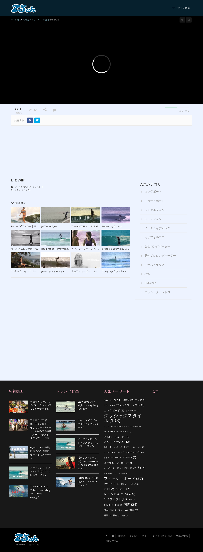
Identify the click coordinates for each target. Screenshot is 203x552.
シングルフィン (154, 210)
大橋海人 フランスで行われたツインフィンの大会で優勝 (41, 405)
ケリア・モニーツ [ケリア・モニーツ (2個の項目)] (112, 426)
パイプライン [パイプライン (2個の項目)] (110, 473)
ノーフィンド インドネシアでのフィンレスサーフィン (41, 471)
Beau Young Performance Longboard (61, 248)
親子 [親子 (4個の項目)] (107, 515)
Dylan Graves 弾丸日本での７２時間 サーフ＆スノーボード (41, 453)
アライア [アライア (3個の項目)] (109, 405)
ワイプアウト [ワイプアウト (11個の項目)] (115, 499)
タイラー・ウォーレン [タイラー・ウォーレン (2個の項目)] (134, 447)
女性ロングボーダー (157, 246)
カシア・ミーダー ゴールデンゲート (91, 271)
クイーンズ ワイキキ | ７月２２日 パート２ (88, 424)
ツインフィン (153, 219)
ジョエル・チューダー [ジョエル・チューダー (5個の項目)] (117, 436)
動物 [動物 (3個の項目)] (118, 505)
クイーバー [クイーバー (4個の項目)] (132, 410)
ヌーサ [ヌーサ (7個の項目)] (109, 462)
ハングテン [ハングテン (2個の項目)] (126, 468)
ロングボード (38, 187)
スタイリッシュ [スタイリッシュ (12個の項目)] (117, 441)
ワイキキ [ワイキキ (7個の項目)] (128, 494)
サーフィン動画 (182, 8)
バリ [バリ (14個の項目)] (139, 467)
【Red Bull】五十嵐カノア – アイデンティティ (88, 481)
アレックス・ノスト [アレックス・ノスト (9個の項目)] (130, 405)
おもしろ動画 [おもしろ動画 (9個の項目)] (123, 400)
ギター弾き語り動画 (162, 536)
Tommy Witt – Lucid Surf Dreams (89, 226)
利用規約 (121, 536)
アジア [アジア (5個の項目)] (140, 400)
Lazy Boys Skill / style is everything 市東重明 (88, 405)
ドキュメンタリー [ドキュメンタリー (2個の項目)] (112, 457)
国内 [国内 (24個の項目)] (130, 504)
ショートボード (154, 201)
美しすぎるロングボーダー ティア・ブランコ (35, 248)
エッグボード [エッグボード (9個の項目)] (114, 410)
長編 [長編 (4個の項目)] (116, 515)
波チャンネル (34, 544)
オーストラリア (154, 264)
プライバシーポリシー (139, 536)
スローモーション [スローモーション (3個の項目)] (113, 447)
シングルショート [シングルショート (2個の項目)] (122, 431)
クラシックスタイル (23, 190)
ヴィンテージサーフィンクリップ (89, 248)
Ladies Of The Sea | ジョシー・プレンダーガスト (38, 226)
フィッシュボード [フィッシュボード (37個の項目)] (123, 478)
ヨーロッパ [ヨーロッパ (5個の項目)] (123, 489)
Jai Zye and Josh (49, 226)
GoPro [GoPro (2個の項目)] (108, 400)
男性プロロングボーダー (160, 255)
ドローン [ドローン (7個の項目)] (129, 457)
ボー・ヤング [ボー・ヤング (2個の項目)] (131, 484)
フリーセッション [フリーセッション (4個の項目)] (114, 483)
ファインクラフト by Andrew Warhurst (123, 271)
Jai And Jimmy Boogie (52, 271)
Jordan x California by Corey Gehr (119, 248)
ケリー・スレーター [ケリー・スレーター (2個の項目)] (131, 426)
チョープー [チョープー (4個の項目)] (137, 452)
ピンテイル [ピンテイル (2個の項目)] (124, 473)
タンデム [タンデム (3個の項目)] (109, 452)
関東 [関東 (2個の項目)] (125, 515)
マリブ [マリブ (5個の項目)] (109, 489)
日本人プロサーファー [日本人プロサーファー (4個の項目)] (116, 510)
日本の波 (150, 283)
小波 (147, 274)
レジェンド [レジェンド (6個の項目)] (112, 494)
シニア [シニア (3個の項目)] (108, 431)
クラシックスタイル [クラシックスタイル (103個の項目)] (123, 418)
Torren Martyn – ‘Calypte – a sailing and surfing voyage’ (40, 492)
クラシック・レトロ (157, 292)
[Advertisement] (101, 149)
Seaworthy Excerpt (112, 226)
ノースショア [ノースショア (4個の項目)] (125, 462)
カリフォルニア (154, 237)
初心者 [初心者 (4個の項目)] (108, 505)
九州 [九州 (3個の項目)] (131, 499)
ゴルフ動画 (182, 536)
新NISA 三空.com (112, 541)
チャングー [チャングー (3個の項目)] (122, 452)
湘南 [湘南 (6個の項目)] (133, 510)
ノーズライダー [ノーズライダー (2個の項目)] (111, 468)
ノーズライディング (23, 187)
